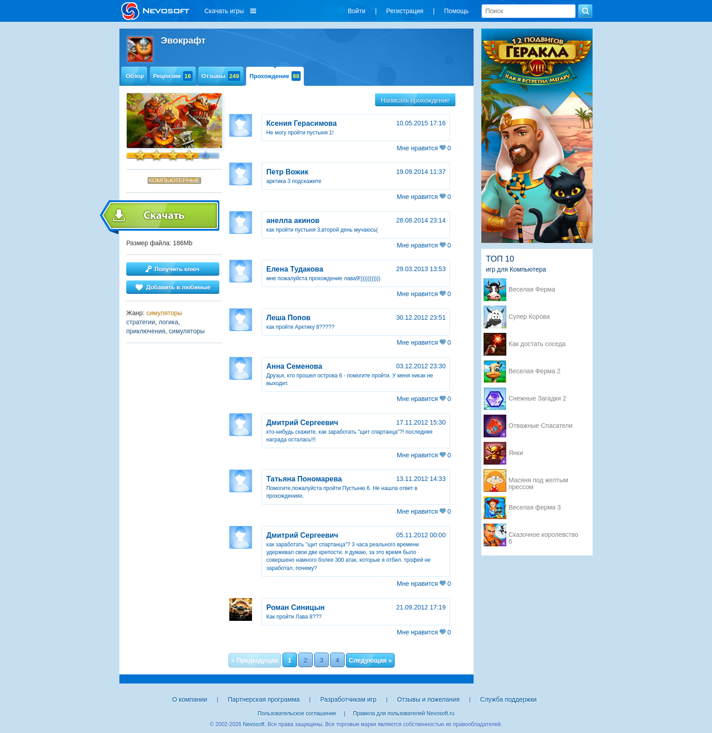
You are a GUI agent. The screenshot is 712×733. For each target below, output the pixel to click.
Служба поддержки (508, 699)
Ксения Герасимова (301, 123)
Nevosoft (253, 724)
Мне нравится (424, 148)
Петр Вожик (287, 172)
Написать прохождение (415, 100)
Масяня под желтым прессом (538, 481)
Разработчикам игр (348, 699)
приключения (145, 331)
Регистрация (405, 11)
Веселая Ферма (532, 289)
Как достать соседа (537, 344)
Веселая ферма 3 (535, 507)
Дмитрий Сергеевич (302, 422)
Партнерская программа (263, 699)
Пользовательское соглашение (296, 713)
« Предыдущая (254, 660)
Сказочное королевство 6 (543, 535)
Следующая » (370, 660)
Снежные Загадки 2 (537, 398)
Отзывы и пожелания (428, 699)
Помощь (456, 11)
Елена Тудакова (294, 269)
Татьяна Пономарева (304, 479)
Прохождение (275, 76)
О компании (189, 699)
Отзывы (221, 76)
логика (168, 322)
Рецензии (173, 76)
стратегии (140, 322)
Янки (516, 453)
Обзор (135, 76)
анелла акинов (292, 220)
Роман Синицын (295, 607)
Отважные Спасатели (541, 425)
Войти (357, 11)
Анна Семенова (294, 366)
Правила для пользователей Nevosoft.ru (403, 713)
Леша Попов (288, 318)
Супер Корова (529, 316)
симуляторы (164, 313)
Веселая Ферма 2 (534, 371)
